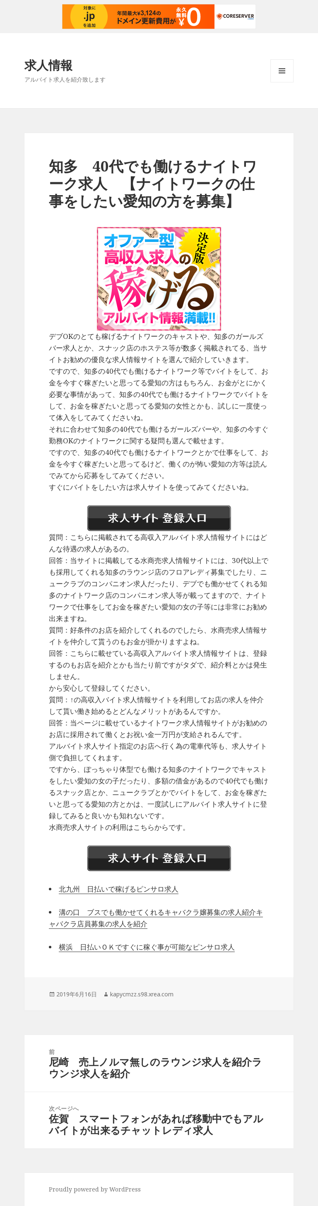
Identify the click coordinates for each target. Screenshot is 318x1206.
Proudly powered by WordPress (95, 1189)
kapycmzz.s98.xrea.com (141, 994)
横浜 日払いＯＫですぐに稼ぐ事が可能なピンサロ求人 (147, 947)
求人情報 (48, 65)
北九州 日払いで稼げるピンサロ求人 (118, 889)
